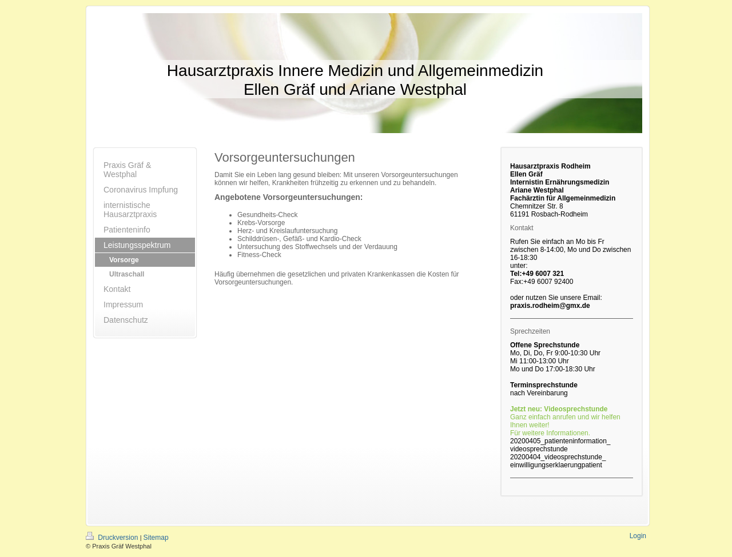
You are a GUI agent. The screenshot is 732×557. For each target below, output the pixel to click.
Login (638, 536)
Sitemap (156, 538)
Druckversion (113, 538)
